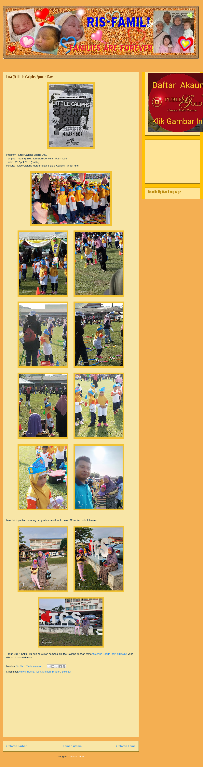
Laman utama (72, 746)
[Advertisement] (71, 706)
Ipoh (38, 671)
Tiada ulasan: (34, 666)
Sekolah (66, 671)
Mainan (46, 671)
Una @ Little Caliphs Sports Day (29, 77)
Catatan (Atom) (76, 756)
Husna (31, 671)
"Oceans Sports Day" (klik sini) (110, 653)
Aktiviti (22, 671)
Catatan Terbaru (17, 746)
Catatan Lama (126, 746)
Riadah (56, 671)
